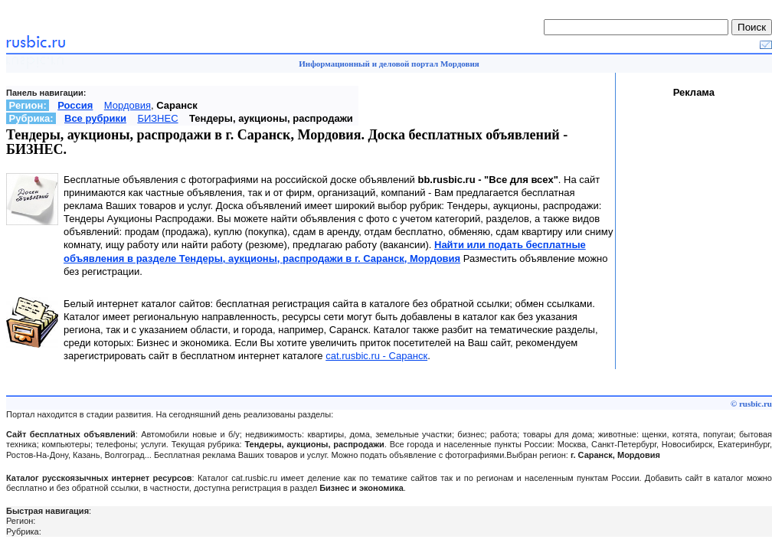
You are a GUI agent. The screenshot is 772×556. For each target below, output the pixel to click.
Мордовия (127, 105)
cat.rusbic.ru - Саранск (376, 355)
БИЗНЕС (157, 118)
